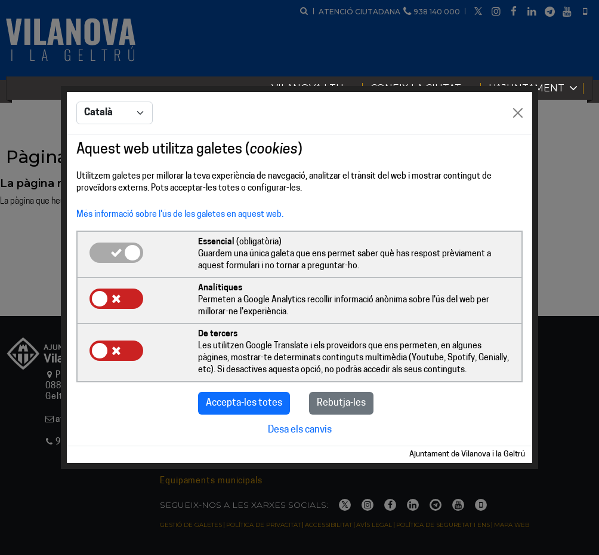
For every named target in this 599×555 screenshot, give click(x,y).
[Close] (517, 113)
